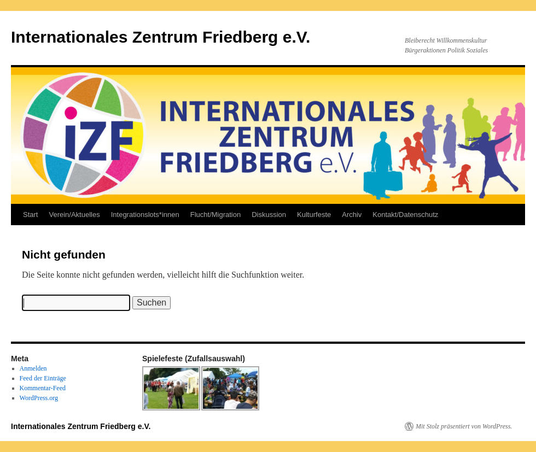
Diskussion (269, 214)
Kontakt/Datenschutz (405, 214)
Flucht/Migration (215, 214)
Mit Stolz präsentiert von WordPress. (464, 426)
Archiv (352, 214)
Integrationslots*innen (145, 214)
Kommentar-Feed (43, 388)
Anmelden (33, 368)
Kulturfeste (314, 214)
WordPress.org (39, 398)
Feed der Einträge (43, 378)
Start (30, 214)
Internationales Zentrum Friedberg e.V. (160, 37)
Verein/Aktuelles (74, 214)
